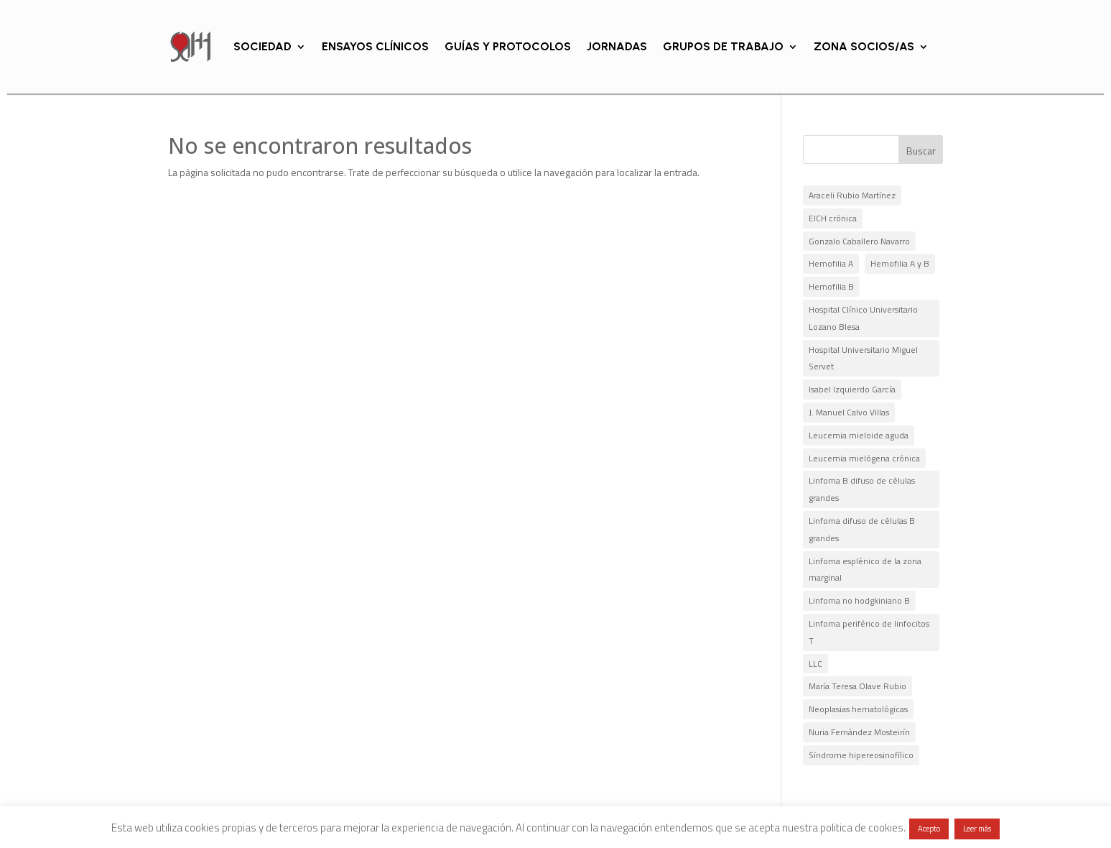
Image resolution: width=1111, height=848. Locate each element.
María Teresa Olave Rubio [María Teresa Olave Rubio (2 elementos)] (857, 686)
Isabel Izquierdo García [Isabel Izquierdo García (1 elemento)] (852, 389)
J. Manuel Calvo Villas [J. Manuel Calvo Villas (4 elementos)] (849, 412)
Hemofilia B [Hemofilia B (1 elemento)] (831, 286)
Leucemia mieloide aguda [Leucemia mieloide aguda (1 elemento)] (858, 435)
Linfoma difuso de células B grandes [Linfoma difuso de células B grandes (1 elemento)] (862, 529)
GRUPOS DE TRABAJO (723, 46)
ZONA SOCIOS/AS (864, 46)
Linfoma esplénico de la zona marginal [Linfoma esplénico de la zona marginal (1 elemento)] (865, 569)
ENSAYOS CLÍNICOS (375, 46)
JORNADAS (617, 46)
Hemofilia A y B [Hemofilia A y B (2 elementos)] (899, 263)
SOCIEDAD (262, 46)
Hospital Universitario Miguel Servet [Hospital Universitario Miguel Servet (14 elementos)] (863, 358)
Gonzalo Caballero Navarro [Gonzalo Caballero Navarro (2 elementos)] (859, 241)
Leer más (977, 828)
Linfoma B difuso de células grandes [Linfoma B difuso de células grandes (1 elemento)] (862, 489)
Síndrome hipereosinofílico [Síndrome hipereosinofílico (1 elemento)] (861, 755)
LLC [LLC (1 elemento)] (815, 663)
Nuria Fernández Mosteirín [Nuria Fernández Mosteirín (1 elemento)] (859, 732)
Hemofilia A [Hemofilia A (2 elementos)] (831, 263)
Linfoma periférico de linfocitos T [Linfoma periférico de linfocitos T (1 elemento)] (869, 632)
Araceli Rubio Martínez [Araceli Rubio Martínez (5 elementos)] (852, 195)
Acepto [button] (929, 828)
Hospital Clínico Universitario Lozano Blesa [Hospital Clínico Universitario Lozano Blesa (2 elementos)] (863, 318)
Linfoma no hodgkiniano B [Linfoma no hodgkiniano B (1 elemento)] (859, 600)
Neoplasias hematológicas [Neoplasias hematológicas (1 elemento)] (858, 709)
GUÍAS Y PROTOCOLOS (508, 46)
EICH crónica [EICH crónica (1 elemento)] (833, 218)
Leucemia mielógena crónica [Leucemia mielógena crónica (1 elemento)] (864, 458)
